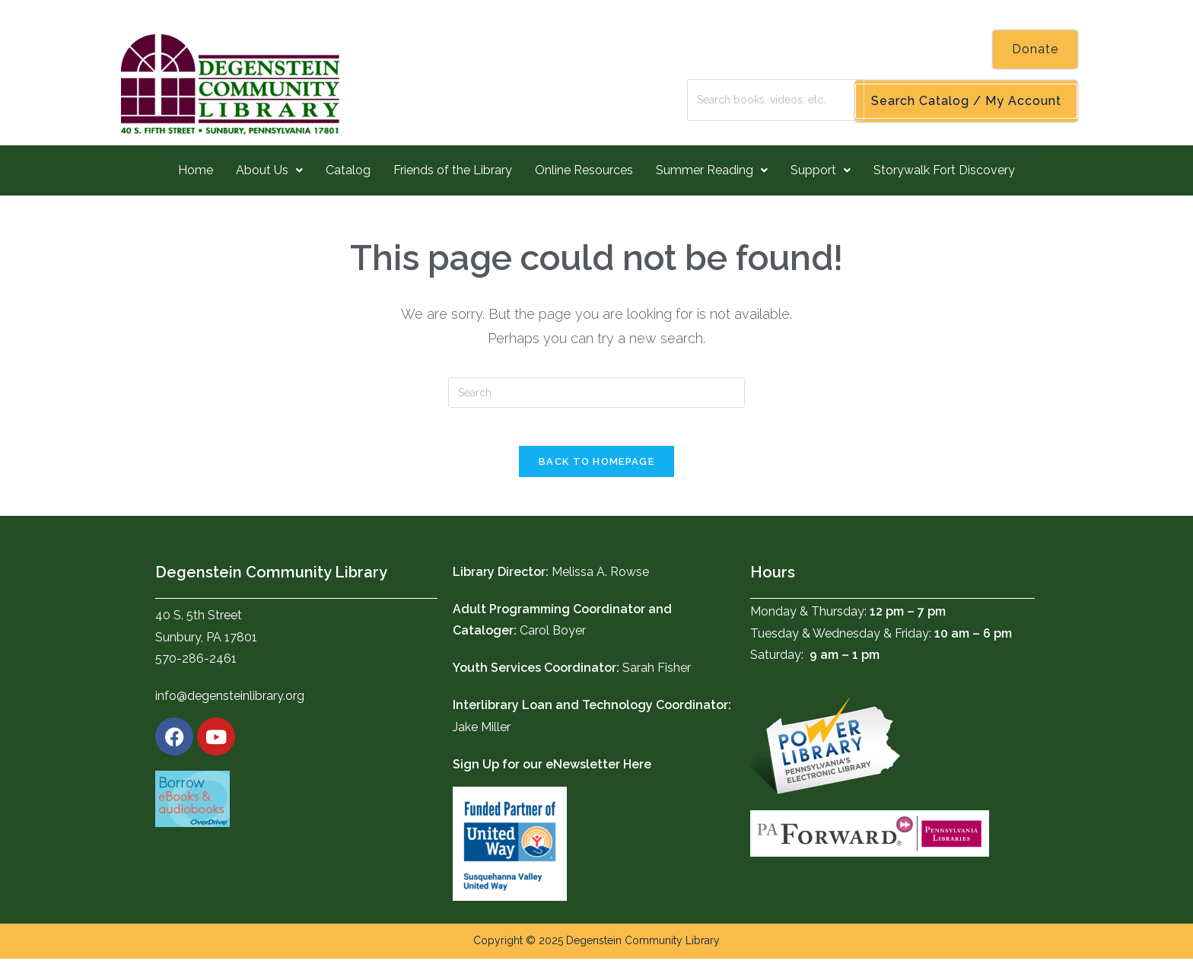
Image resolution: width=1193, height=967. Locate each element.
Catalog (348, 170)
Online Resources (584, 170)
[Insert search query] (596, 392)
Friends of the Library (452, 170)
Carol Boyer (553, 639)
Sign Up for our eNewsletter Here (552, 772)
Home (195, 170)
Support (821, 170)
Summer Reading (712, 170)
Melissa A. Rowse (600, 580)
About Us (269, 170)
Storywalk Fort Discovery (944, 170)
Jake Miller (482, 735)
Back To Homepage (596, 470)
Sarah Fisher (656, 677)
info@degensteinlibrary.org (229, 705)
